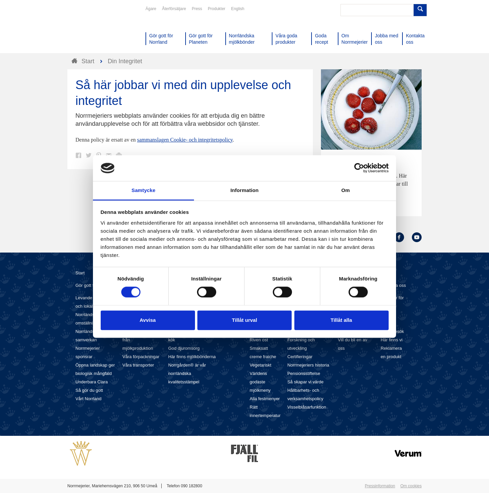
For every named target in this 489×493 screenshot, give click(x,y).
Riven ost (259, 339)
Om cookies (411, 486)
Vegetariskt (260, 365)
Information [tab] (244, 190)
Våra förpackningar (141, 356)
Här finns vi (391, 339)
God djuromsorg (183, 348)
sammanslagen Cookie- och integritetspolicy (185, 140)
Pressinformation (380, 486)
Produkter (216, 8)
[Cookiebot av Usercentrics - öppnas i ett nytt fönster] (359, 168)
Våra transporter (138, 365)
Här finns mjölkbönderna (192, 356)
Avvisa (148, 320)
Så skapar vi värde (305, 381)
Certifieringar (299, 356)
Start (80, 272)
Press (197, 8)
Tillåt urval (244, 320)
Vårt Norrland (88, 398)
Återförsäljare (174, 8)
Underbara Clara (91, 381)
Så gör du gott (89, 390)
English (237, 8)
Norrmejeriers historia (308, 365)
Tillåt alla (341, 320)
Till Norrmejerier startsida (93, 29)
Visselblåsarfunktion (306, 407)
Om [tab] (345, 190)
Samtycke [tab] (144, 190)
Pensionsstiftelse (303, 373)
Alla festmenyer (265, 398)
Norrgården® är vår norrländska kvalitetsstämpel (187, 373)
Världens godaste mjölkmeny (260, 382)
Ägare (150, 8)
